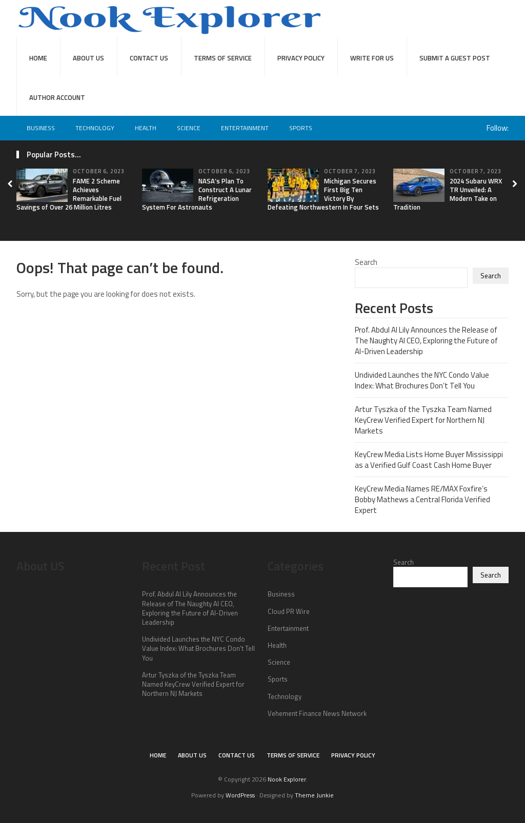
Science (188, 128)
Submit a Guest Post (454, 58)
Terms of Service (223, 58)
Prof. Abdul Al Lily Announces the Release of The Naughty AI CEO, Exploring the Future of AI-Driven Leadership (426, 340)
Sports (300, 128)
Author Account (57, 97)
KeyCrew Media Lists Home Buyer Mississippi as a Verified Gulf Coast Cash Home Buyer (429, 459)
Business (41, 128)
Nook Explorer (287, 779)
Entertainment (245, 128)
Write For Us (372, 58)
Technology (94, 128)
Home (38, 58)
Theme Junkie (314, 795)
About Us (88, 58)
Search (366, 262)
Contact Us (149, 58)
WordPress (240, 795)
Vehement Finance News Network (317, 713)
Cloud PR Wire (289, 611)
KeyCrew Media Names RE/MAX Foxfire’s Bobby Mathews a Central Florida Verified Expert (422, 499)
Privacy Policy (301, 58)
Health (145, 128)
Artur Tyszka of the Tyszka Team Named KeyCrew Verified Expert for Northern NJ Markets (423, 420)
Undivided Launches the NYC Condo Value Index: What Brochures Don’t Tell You (422, 380)
